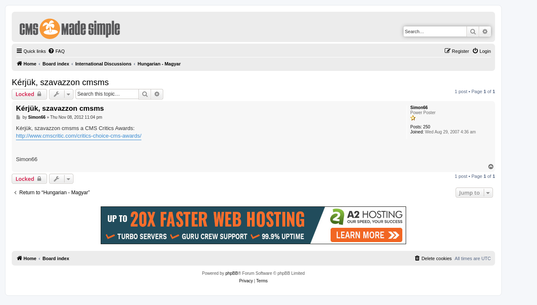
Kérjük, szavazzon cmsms (60, 82)
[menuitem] (56, 51)
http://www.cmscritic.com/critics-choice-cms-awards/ (78, 136)
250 (426, 127)
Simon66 (419, 107)
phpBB (231, 273)
